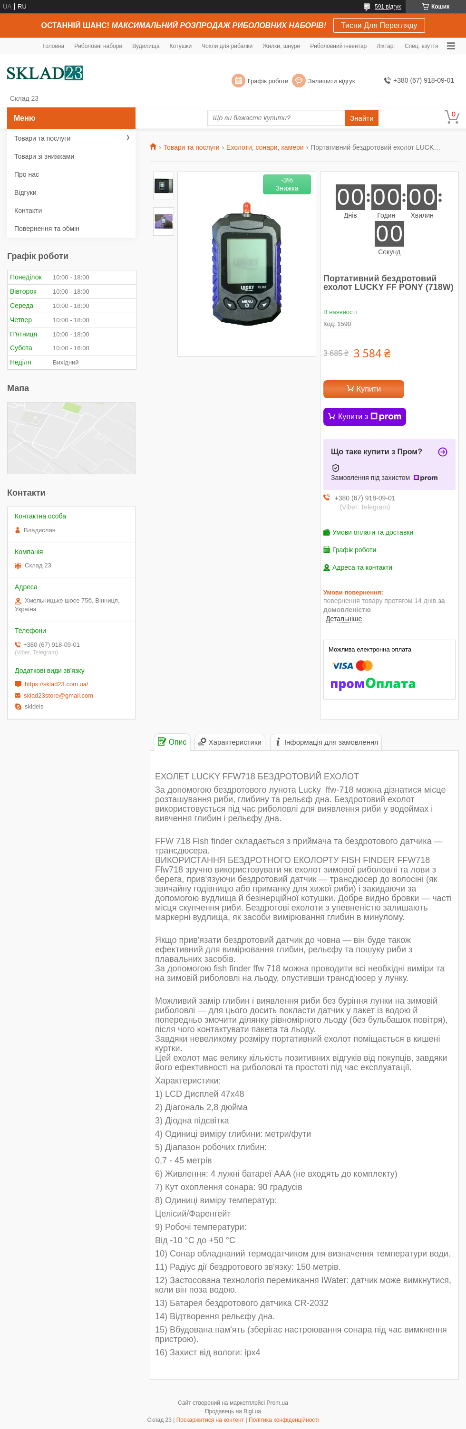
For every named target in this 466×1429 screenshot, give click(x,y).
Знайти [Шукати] (361, 118)
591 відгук (388, 6)
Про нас (26, 174)
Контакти (28, 210)
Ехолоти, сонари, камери (265, 147)
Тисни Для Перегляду (379, 25)
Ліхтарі (386, 46)
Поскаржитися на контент (210, 1420)
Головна (54, 46)
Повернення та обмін (46, 228)
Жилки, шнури (281, 46)
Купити (369, 389)
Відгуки (25, 192)
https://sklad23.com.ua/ (56, 684)
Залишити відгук (331, 81)
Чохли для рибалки (227, 46)
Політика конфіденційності (284, 1420)
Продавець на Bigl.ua (233, 1411)
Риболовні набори (98, 46)
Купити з (369, 416)
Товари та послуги (191, 147)
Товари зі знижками (44, 156)
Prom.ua (277, 1403)
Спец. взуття (421, 46)
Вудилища (145, 46)
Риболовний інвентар (338, 46)
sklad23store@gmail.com (58, 695)
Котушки (181, 46)
